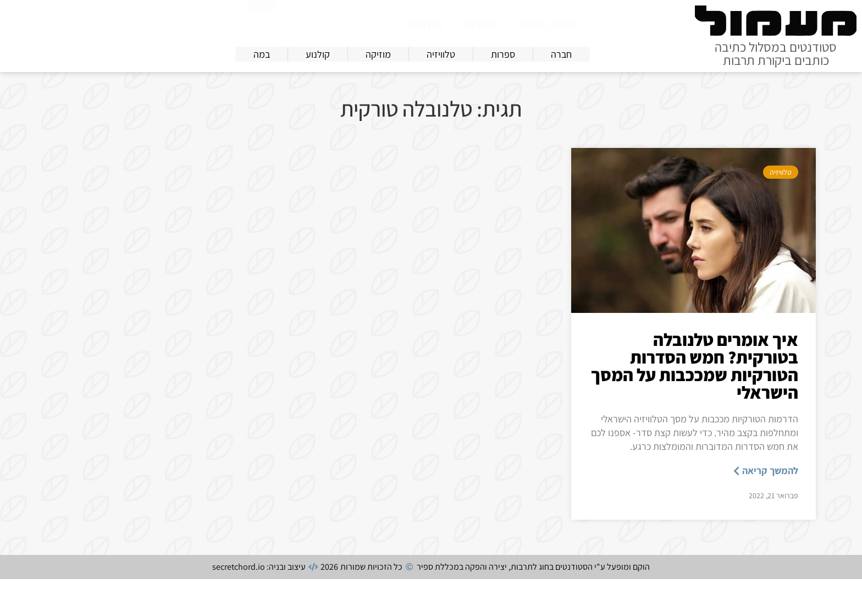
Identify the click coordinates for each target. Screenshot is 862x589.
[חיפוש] (262, 22)
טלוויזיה (781, 182)
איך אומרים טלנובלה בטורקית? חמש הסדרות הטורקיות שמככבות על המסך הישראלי (694, 376)
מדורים (481, 24)
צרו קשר (424, 24)
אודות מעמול (548, 24)
